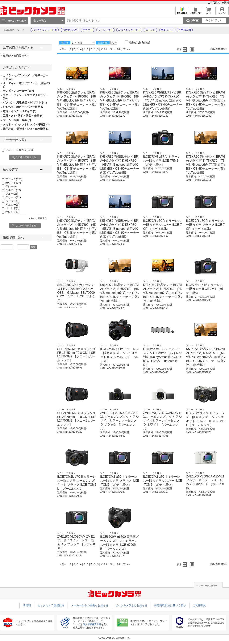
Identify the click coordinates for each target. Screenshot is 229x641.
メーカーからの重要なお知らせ (89, 605)
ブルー (11, 193)
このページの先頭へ (207, 585)
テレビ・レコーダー (18, 90)
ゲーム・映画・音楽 (17, 120)
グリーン (13, 197)
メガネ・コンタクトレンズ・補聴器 (26, 124)
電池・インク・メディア (19, 111)
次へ (125, 49)
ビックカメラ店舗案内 (51, 605)
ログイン (222, 12)
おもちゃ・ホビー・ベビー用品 (23, 106)
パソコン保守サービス (44, 30)
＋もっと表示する (37, 218)
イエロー (12, 204)
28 (118, 49)
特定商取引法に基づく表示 (170, 605)
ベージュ (12, 200)
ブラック (13, 179)
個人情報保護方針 (92, 624)
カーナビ (151, 30)
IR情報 (225, 2)
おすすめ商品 (69, 30)
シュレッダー (105, 30)
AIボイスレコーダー (129, 30)
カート (208, 12)
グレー (11, 186)
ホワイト (13, 182)
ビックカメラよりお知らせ (131, 605)
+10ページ (106, 49)
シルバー (13, 190)
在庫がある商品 (16, 55)
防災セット (167, 30)
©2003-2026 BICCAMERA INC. (114, 637)
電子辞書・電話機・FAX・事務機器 (26, 128)
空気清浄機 (185, 30)
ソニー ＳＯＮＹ (19, 149)
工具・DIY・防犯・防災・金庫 (23, 115)
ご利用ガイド (195, 12)
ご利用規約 (214, 2)
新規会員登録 (182, 12)
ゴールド (12, 208)
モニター (88, 30)
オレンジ (12, 211)
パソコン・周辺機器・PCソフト (25, 102)
